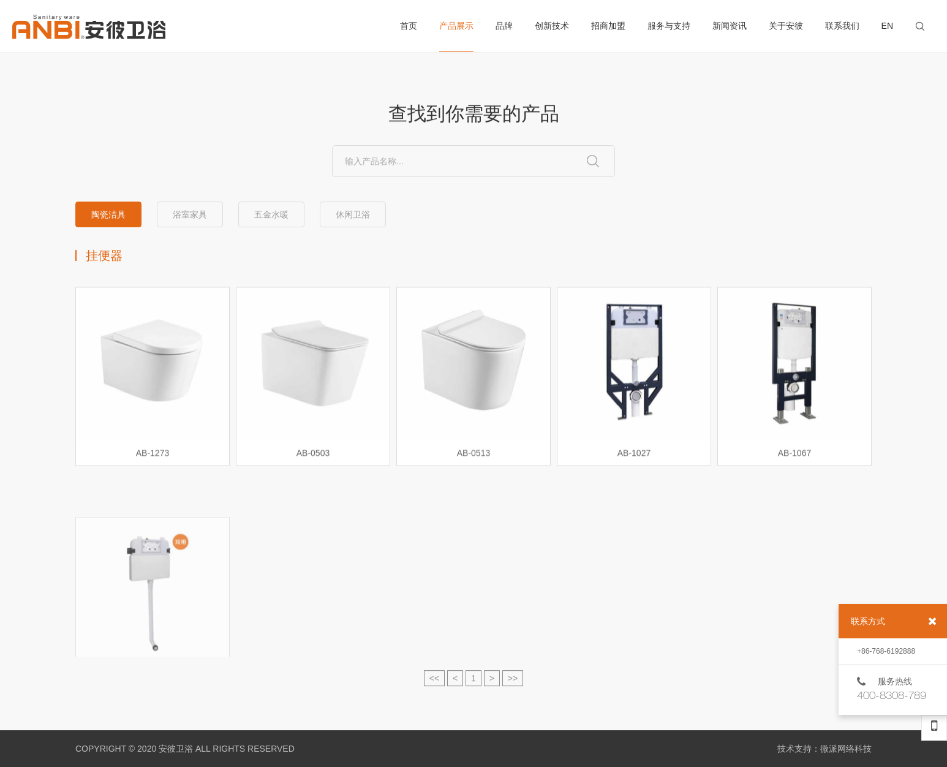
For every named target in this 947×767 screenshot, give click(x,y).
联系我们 (842, 26)
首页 (408, 26)
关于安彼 (786, 26)
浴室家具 (190, 215)
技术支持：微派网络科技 (824, 749)
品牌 (504, 26)
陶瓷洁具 (108, 215)
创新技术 (552, 26)
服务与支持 (668, 26)
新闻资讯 (729, 26)
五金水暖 (271, 215)
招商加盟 (608, 26)
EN (887, 26)
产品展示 (456, 36)
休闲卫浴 (353, 215)
